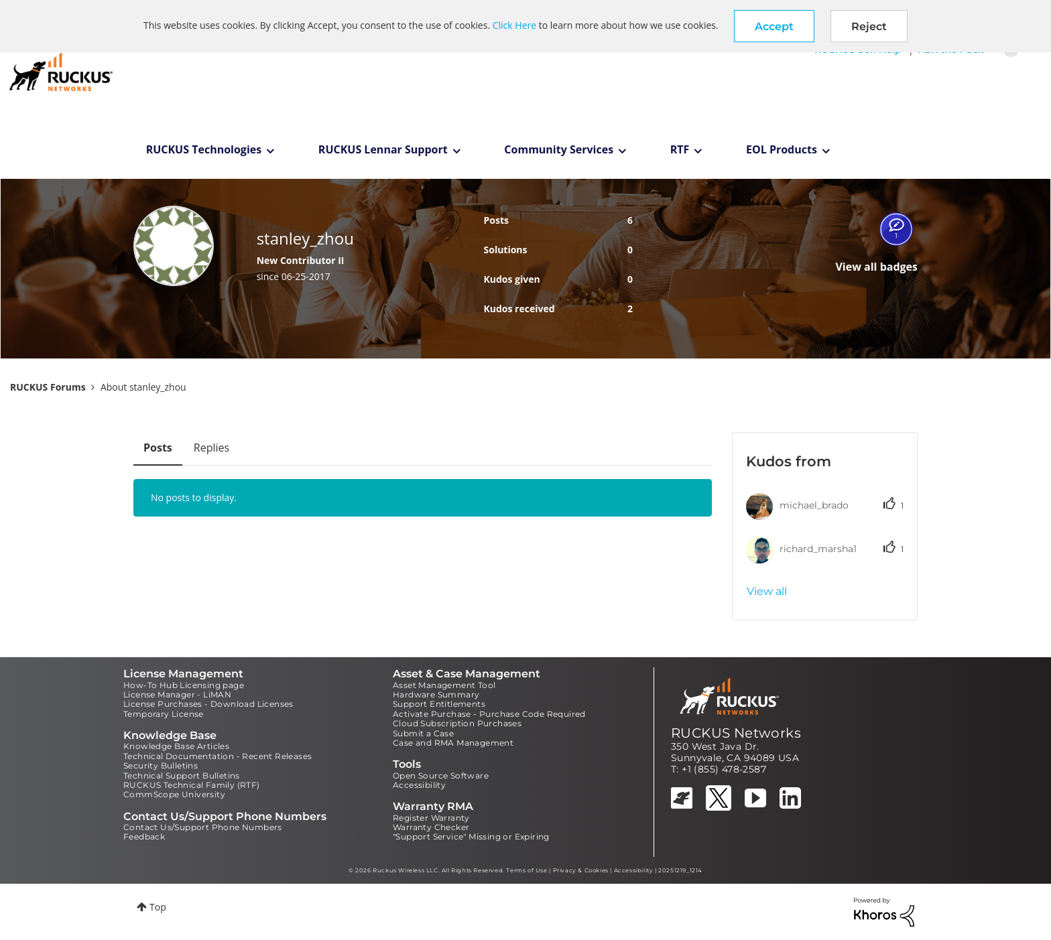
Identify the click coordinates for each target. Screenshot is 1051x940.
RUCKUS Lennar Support (383, 149)
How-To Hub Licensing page (183, 685)
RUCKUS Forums (48, 387)
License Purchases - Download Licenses (208, 704)
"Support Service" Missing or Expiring (471, 836)
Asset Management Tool (444, 685)
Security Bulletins (160, 765)
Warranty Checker (431, 827)
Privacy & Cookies (581, 870)
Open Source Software (441, 775)
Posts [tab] (157, 447)
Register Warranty (431, 818)
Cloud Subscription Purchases (457, 723)
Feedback (144, 836)
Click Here (514, 25)
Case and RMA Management (453, 743)
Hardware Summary (436, 694)
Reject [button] (869, 26)
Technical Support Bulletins (181, 775)
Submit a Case (423, 733)
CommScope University (174, 794)
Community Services (558, 149)
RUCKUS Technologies (204, 149)
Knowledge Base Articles (176, 746)
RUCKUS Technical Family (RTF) (191, 785)
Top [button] (157, 906)
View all (767, 591)
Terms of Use (526, 870)
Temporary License (163, 714)
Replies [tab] (211, 447)
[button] (774, 26)
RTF (680, 149)
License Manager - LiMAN (177, 694)
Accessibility (419, 785)
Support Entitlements (439, 704)
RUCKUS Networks (736, 733)
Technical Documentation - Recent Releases (217, 756)
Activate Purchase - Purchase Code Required (489, 714)
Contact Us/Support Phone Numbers (202, 827)
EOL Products (781, 149)
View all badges (876, 266)
